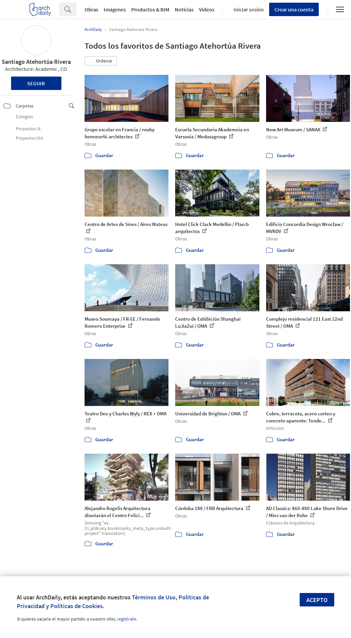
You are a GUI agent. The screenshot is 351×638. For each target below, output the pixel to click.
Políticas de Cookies (76, 606)
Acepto (317, 600)
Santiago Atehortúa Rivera (36, 61)
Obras (91, 9)
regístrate (126, 619)
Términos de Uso (154, 597)
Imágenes (115, 9)
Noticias (184, 9)
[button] (101, 61)
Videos (206, 9)
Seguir (36, 83)
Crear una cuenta (293, 9)
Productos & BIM (150, 9)
